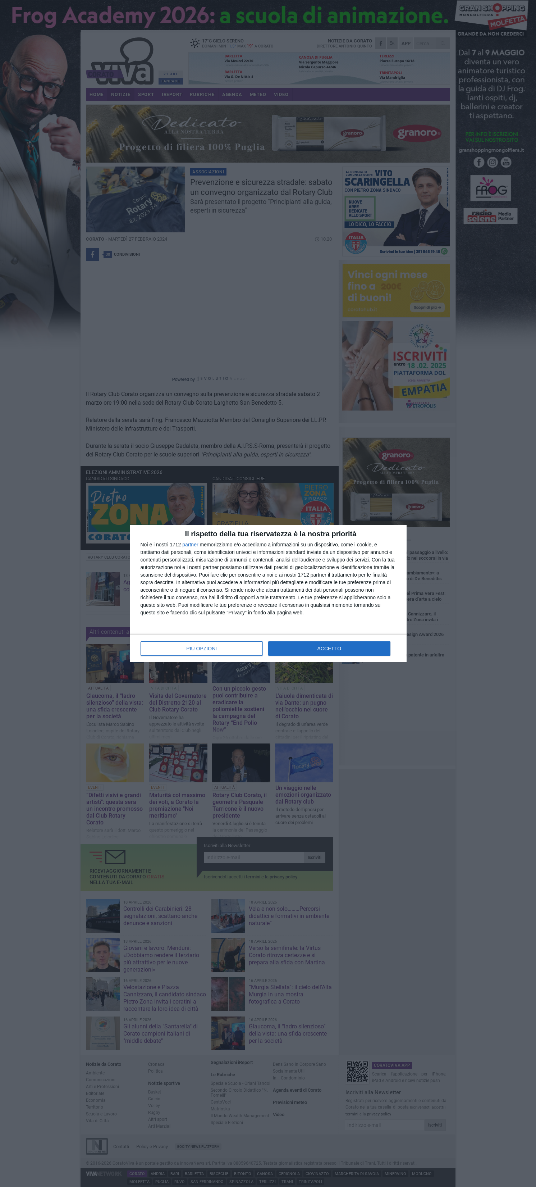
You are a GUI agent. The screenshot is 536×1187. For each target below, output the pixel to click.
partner (190, 544)
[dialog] (268, 593)
